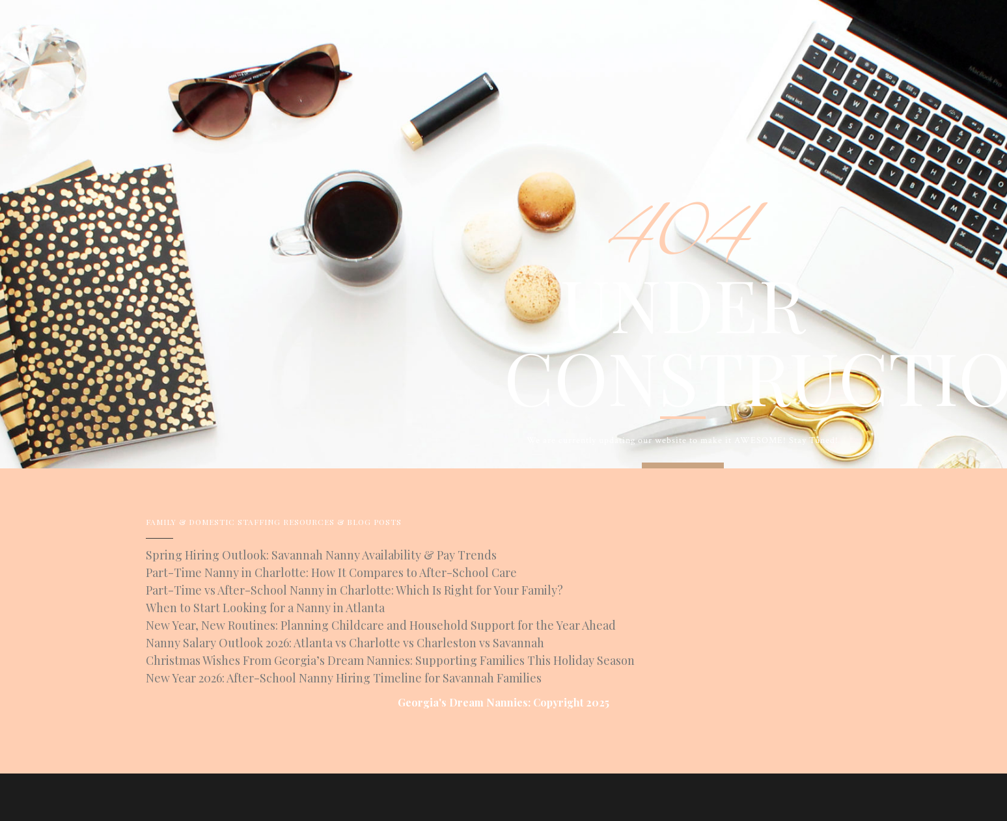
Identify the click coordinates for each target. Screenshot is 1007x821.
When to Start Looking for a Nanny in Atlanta (265, 607)
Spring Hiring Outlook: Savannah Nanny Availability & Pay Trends (321, 555)
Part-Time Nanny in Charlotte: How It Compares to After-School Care (331, 572)
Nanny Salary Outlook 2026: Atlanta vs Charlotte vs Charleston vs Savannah (345, 643)
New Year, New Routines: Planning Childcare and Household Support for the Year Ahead (381, 625)
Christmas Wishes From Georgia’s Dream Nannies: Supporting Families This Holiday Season (390, 660)
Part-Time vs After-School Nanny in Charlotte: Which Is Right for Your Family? (354, 590)
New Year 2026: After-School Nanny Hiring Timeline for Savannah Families (344, 678)
